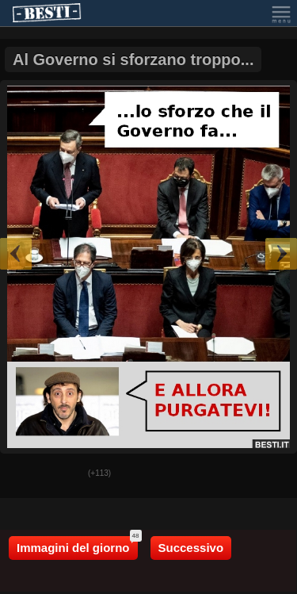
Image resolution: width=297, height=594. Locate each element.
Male (64, 474)
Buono (24, 474)
